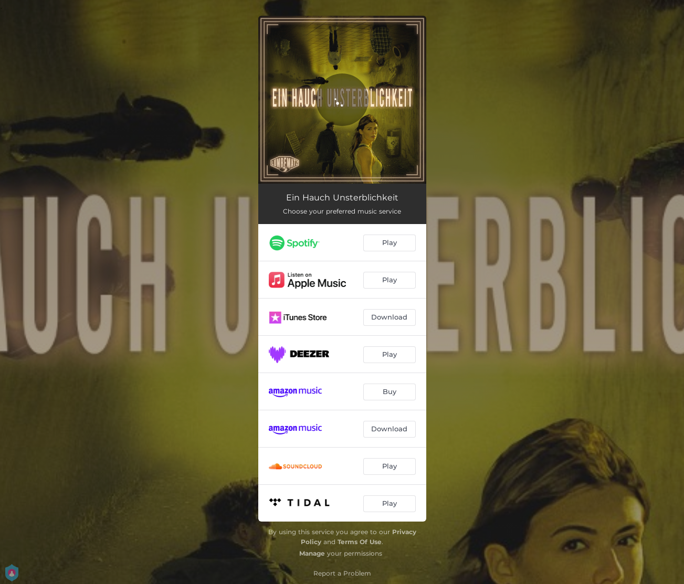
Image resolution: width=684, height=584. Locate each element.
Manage (312, 553)
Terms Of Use (360, 542)
